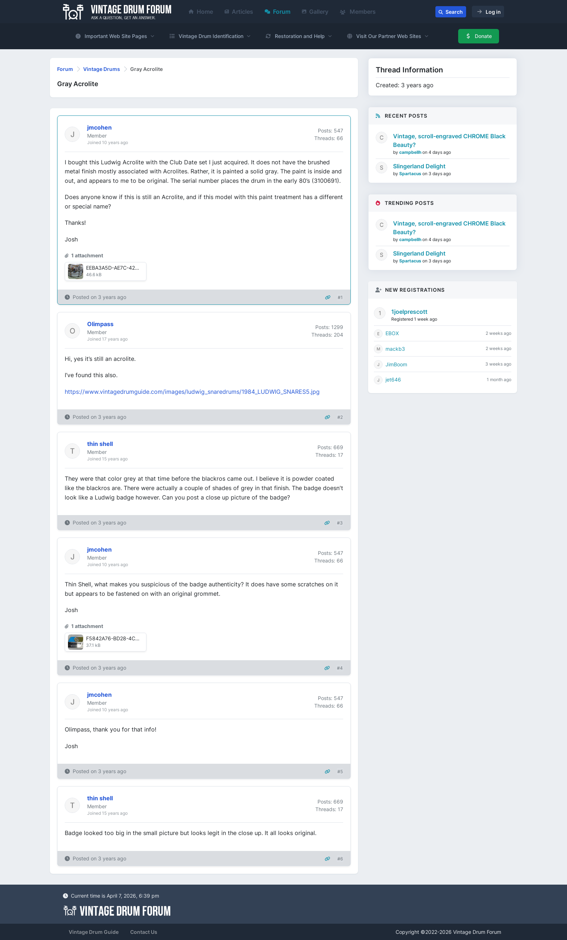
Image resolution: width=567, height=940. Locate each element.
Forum (277, 11)
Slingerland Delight (419, 166)
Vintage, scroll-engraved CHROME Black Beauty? (449, 140)
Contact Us (143, 932)
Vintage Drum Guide (94, 932)
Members (358, 11)
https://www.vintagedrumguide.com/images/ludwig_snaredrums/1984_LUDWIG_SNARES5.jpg (192, 391)
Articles (239, 11)
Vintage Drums (101, 69)
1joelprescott (409, 311)
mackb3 (395, 349)
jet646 (393, 379)
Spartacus (410, 173)
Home (201, 11)
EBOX (392, 333)
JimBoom (396, 364)
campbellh (410, 152)
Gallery (315, 11)
